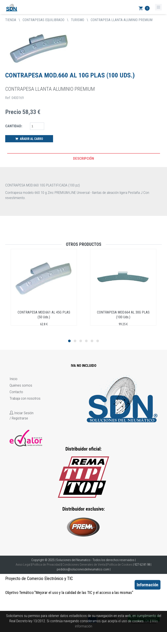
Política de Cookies (119, 565)
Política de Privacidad (46, 565)
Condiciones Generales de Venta (83, 565)
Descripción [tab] (83, 158)
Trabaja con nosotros (25, 398)
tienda (10, 20)
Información (147, 584)
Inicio (13, 379)
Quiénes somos (21, 385)
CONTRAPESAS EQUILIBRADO (43, 20)
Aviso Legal (23, 565)
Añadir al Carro (29, 139)
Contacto (16, 392)
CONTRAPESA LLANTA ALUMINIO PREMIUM (121, 20)
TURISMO (77, 20)
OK (147, 621)
